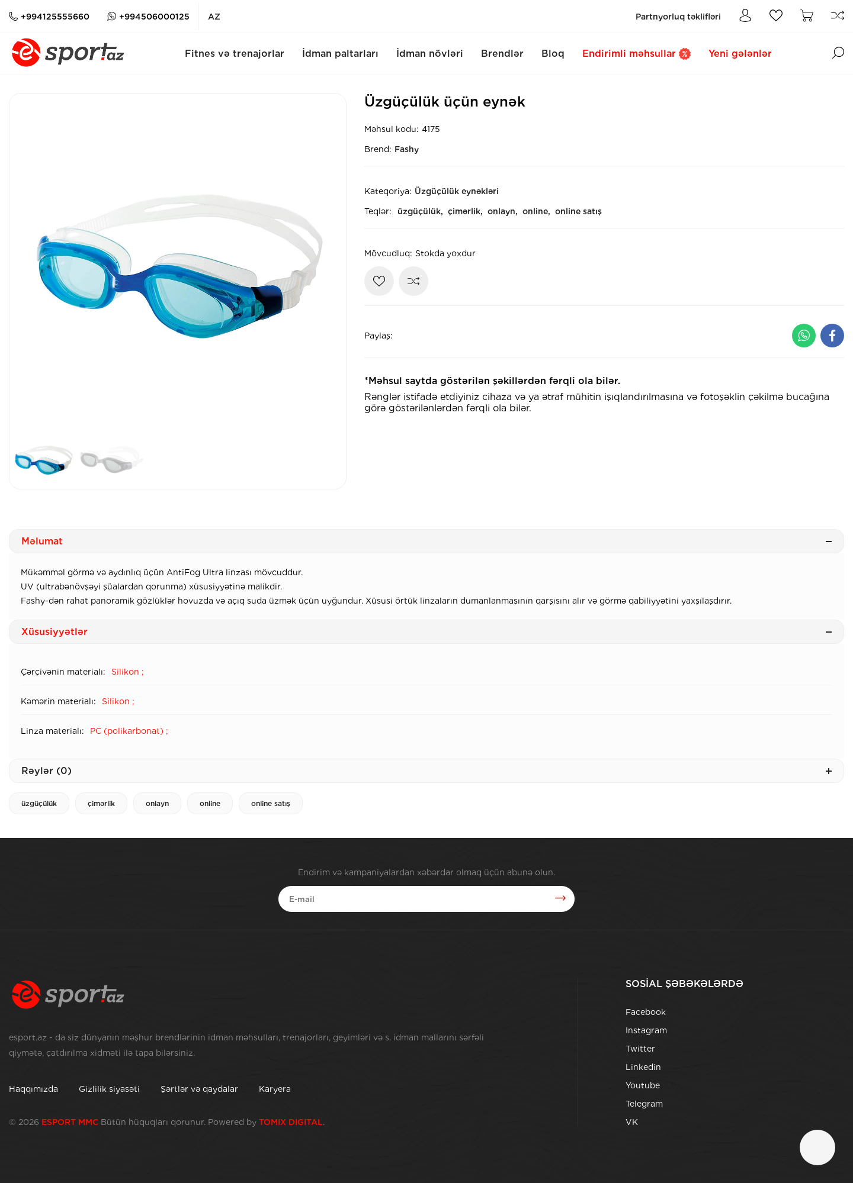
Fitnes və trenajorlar (234, 53)
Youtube (643, 1085)
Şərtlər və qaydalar (199, 1089)
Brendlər (502, 53)
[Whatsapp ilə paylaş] (804, 335)
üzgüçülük (39, 803)
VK (632, 1122)
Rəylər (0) (426, 770)
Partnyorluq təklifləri (678, 16)
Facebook (646, 1012)
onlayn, (503, 211)
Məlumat (426, 541)
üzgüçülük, (420, 211)
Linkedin (643, 1067)
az (214, 16)
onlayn (157, 803)
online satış (578, 211)
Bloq (553, 53)
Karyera (275, 1089)
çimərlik (101, 803)
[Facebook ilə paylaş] (832, 335)
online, (536, 211)
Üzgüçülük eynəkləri (457, 191)
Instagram (646, 1030)
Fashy (407, 149)
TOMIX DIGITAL (291, 1122)
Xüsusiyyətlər (426, 631)
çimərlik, (465, 211)
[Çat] (817, 1147)
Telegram (644, 1103)
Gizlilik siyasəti (109, 1089)
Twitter (640, 1048)
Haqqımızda (33, 1089)
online (210, 803)
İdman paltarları (340, 53)
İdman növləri (429, 53)
